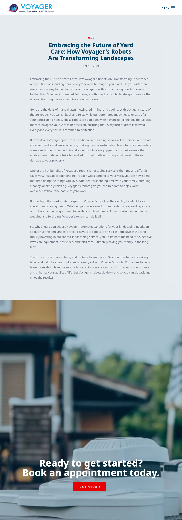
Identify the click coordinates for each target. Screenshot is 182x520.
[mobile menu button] (173, 7)
